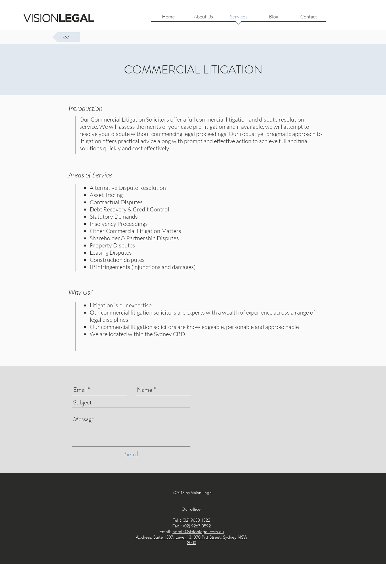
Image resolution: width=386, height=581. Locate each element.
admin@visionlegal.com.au (198, 531)
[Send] (131, 454)
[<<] (66, 37)
